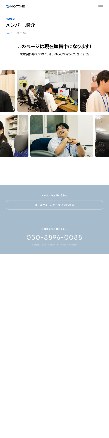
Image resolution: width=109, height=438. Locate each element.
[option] (48, 91)
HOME (9, 33)
